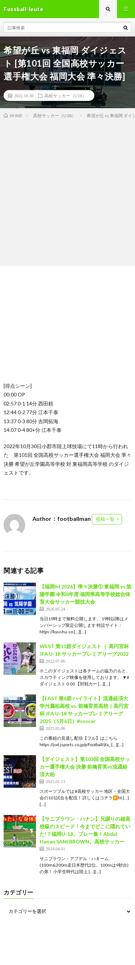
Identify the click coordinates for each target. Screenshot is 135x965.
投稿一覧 (105, 519)
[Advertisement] (67, 191)
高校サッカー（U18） (65, 95)
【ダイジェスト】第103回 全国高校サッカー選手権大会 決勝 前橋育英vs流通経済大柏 (85, 766)
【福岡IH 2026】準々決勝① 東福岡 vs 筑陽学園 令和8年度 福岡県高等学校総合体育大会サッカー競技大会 (85, 594)
